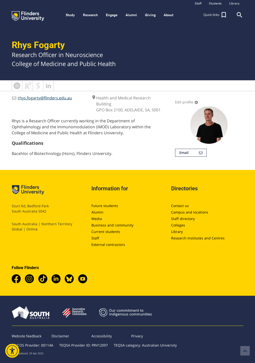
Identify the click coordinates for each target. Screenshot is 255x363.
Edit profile (186, 102)
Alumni (97, 212)
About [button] (168, 15)
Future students (104, 205)
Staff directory (183, 218)
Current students (105, 231)
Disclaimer (60, 336)
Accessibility (101, 336)
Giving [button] (150, 15)
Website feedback (26, 336)
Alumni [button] (131, 15)
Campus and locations (189, 212)
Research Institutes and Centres (198, 238)
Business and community (112, 225)
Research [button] (90, 15)
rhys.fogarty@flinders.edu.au (45, 98)
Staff (95, 238)
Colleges (178, 225)
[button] (215, 15)
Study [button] (70, 15)
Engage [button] (112, 15)
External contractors (108, 244)
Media (96, 218)
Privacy (137, 336)
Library (177, 231)
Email (190, 152)
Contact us (180, 205)
